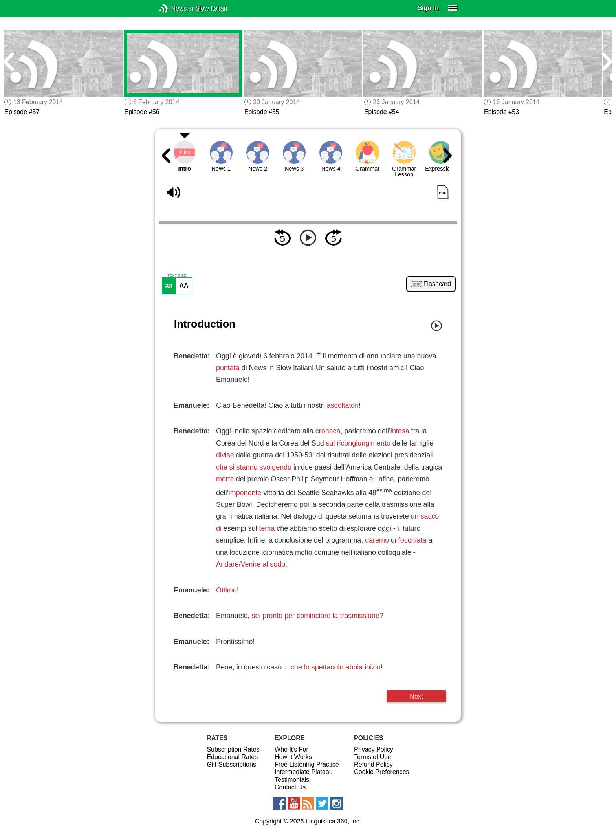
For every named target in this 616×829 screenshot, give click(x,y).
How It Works (293, 757)
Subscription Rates (233, 749)
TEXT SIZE (176, 275)
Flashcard (437, 284)
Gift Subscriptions (231, 764)
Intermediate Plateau (304, 771)
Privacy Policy (373, 749)
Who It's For (291, 749)
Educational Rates (232, 757)
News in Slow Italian (175, 8)
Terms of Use (372, 757)
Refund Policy (373, 764)
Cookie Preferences (381, 771)
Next (416, 696)
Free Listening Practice (307, 764)
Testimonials (292, 779)
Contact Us (290, 787)
